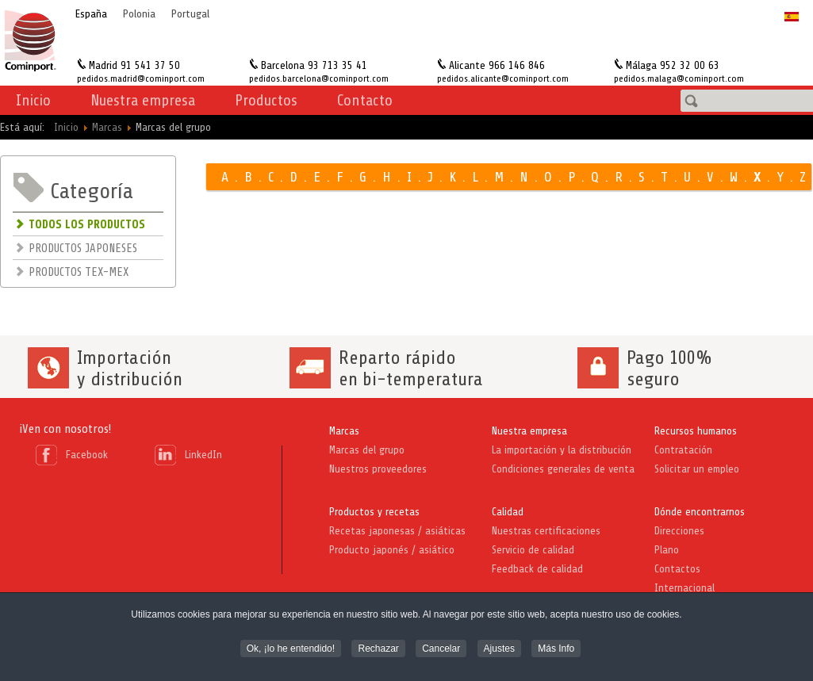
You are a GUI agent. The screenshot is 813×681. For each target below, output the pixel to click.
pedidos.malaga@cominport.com (679, 78)
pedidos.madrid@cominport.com (141, 78)
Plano (666, 550)
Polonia (139, 14)
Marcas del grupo (367, 450)
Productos (266, 100)
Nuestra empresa (529, 431)
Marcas (344, 431)
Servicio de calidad (533, 550)
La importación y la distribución (561, 450)
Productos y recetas (374, 512)
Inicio (33, 100)
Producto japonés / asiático (391, 550)
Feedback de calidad (537, 569)
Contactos (677, 569)
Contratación (683, 450)
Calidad (507, 512)
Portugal (190, 14)
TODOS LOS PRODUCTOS (87, 224)
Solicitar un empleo (696, 469)
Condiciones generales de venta (563, 469)
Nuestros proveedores (378, 469)
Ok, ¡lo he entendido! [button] (291, 643)
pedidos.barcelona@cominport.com (319, 78)
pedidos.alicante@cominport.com (503, 78)
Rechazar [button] (378, 643)
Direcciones (679, 531)
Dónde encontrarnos (699, 512)
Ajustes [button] (499, 643)
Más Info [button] (556, 643)
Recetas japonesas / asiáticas (397, 531)
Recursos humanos (695, 431)
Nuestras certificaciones (546, 531)
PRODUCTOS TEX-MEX (78, 272)
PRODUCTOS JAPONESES (83, 248)
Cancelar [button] (441, 643)
